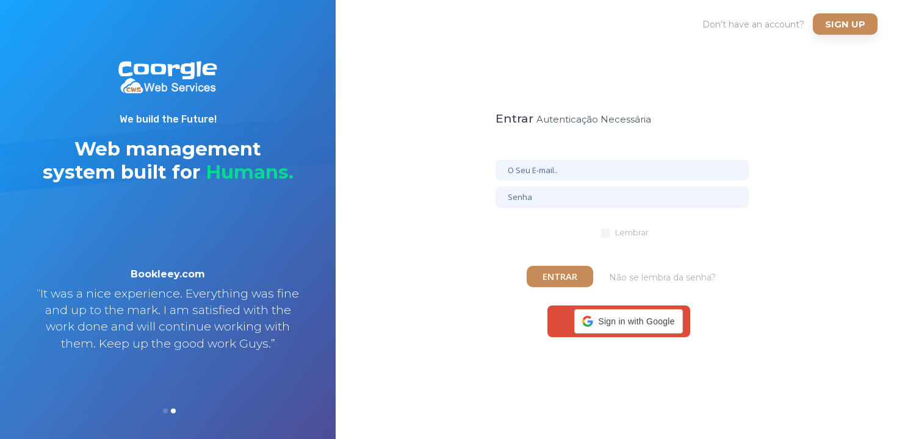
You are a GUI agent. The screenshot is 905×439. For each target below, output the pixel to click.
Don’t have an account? (753, 24)
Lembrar (632, 232)
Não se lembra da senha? (662, 277)
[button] (628, 321)
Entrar (560, 276)
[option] (168, 325)
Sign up (845, 24)
